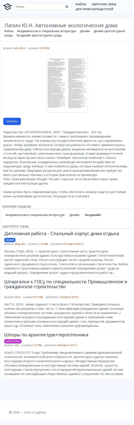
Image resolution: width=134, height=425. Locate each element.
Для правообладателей (94, 9)
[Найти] (67, 7)
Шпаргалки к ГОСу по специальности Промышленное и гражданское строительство (65, 283)
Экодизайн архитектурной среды (39, 35)
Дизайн (85, 31)
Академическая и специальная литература (46, 31)
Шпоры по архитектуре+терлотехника (46, 334)
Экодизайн (93, 215)
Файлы (80, 4)
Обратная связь (104, 4)
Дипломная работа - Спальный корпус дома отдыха (61, 233)
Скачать (12, 121)
